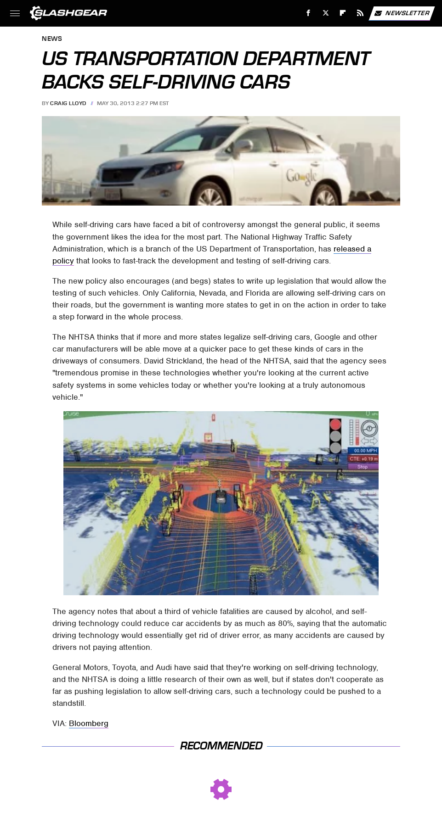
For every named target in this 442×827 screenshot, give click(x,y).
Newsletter (402, 13)
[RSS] (360, 13)
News (52, 39)
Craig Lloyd (68, 103)
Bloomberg (88, 723)
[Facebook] (308, 13)
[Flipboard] (343, 13)
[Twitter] (325, 13)
